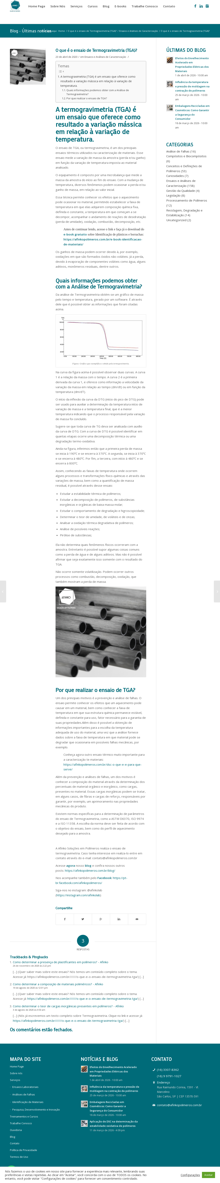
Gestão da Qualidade (180, 191)
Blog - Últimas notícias (31, 31)
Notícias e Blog (99, 1059)
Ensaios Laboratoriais (25, 1087)
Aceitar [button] (208, 1175)
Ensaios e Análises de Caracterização (138, 30)
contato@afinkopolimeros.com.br (179, 1105)
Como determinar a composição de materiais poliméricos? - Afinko (58, 984)
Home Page (17, 1066)
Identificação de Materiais (27, 1102)
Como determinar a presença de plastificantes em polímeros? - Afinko (60, 962)
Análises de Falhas (23, 1094)
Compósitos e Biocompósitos (186, 156)
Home (61, 30)
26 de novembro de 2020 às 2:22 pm (32, 965)
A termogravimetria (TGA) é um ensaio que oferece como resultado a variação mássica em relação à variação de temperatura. (98, 81)
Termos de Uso (19, 1157)
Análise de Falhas (177, 151)
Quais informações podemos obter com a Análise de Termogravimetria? (97, 92)
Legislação (173, 195)
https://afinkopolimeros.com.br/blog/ (90, 870)
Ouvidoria (16, 1130)
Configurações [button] (190, 1175)
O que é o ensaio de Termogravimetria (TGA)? (92, 30)
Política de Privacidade (23, 1150)
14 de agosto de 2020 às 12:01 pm (30, 987)
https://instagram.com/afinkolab (78, 895)
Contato (14, 1143)
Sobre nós (16, 1073)
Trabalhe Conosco (21, 1123)
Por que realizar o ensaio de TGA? (86, 98)
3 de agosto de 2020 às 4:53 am (29, 1009)
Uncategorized (176, 220)
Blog (12, 1137)
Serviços (15, 1080)
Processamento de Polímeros (186, 200)
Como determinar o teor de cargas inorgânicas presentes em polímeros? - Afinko (68, 1006)
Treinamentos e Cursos (24, 1116)
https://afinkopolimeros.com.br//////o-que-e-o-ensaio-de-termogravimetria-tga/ (82, 999)
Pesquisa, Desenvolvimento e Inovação (36, 1109)
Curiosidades (175, 176)
